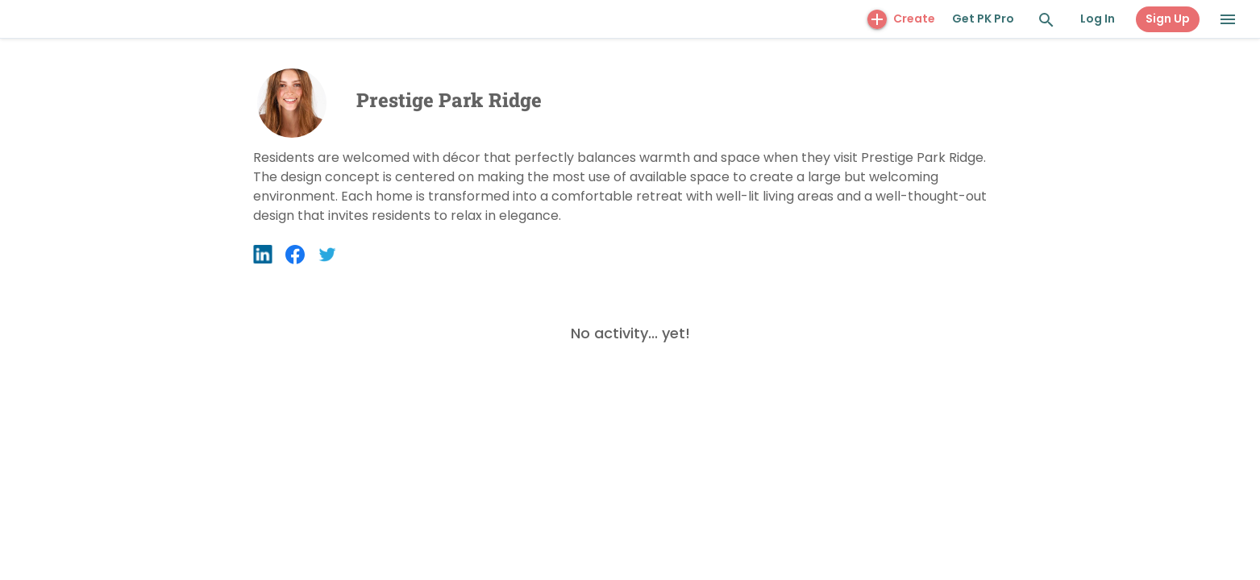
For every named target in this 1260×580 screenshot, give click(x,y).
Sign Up (1168, 18)
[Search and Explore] (1046, 20)
